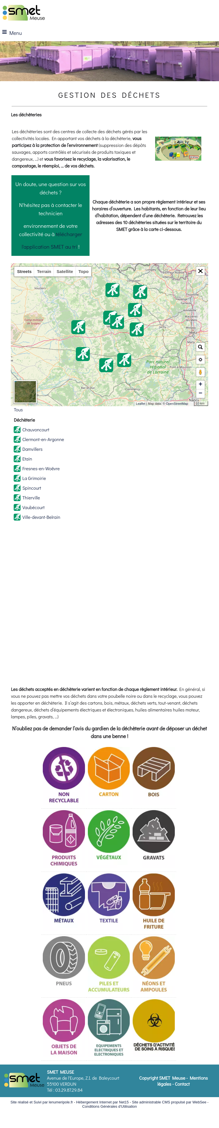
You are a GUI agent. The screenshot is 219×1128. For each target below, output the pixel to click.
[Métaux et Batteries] (64, 903)
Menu (15, 32)
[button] (200, 271)
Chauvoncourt (35, 430)
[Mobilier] (64, 1029)
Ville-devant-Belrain (41, 517)
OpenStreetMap (177, 403)
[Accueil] (23, 12)
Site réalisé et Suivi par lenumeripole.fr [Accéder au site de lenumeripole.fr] (42, 1102)
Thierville (31, 498)
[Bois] (154, 777)
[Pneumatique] (64, 966)
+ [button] (200, 384)
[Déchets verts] (109, 840)
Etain (27, 459)
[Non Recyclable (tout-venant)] (64, 777)
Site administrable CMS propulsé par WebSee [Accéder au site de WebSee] (169, 1102)
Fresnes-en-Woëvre (41, 468)
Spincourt (31, 488)
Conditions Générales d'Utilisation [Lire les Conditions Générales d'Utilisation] (109, 1106)
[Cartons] (109, 777)
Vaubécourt (33, 507)
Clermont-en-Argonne (43, 439)
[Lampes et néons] (154, 966)
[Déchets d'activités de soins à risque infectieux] (154, 1029)
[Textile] (109, 903)
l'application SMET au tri (49, 246)
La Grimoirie (34, 478)
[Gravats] (154, 840)
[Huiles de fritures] (154, 903)
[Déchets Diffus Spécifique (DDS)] (64, 840)
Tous (18, 409)
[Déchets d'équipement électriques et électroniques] (109, 1029)
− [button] (200, 393)
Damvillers (32, 449)
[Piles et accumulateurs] (109, 966)
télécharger (69, 234)
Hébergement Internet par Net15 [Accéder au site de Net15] (102, 1102)
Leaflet (140, 403)
